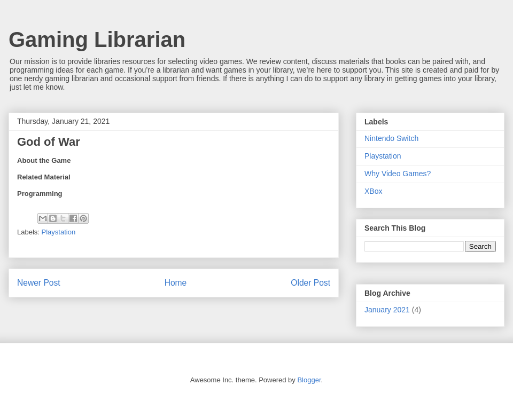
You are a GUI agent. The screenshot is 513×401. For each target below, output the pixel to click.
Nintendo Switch (391, 138)
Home (176, 282)
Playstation (59, 232)
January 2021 (387, 309)
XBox (373, 191)
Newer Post (38, 282)
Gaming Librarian (97, 39)
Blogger (309, 380)
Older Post (310, 282)
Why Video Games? (397, 173)
